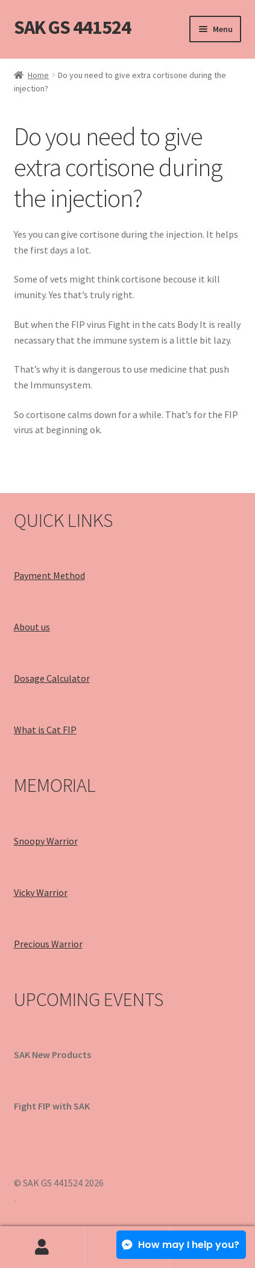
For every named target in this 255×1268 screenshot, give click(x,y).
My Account (42, 1247)
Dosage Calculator (52, 678)
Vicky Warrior (41, 892)
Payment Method (49, 575)
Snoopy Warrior (46, 841)
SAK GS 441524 (72, 27)
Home (38, 75)
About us (32, 627)
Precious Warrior (48, 944)
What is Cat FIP (45, 730)
